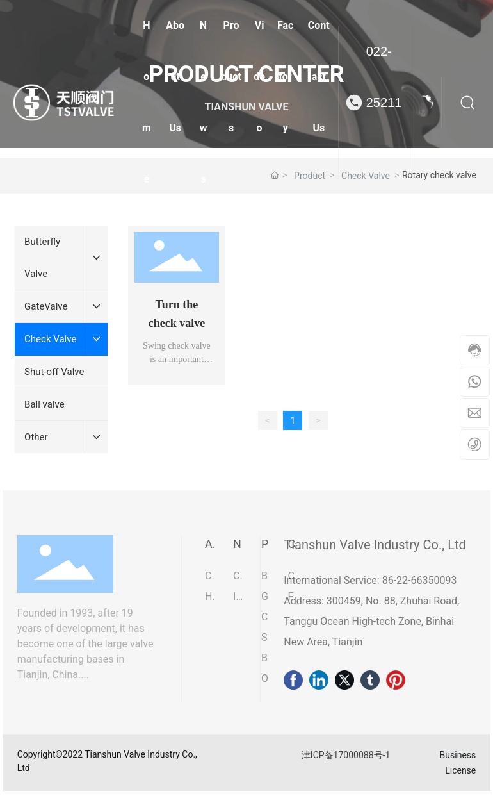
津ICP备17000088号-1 (346, 755)
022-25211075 (384, 102)
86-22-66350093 (418, 580)
